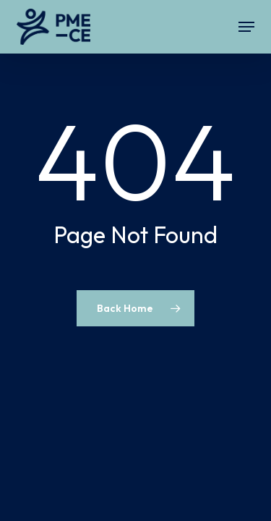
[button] (246, 27)
